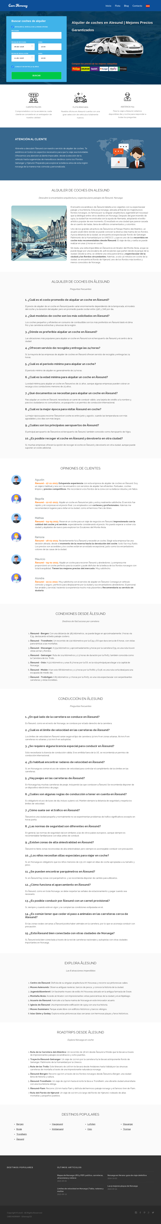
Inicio (108, 5)
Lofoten (91, 1124)
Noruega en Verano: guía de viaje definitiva (127, 1175)
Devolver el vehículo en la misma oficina (31, 27)
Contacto (137, 5)
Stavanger (128, 1124)
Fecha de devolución (19, 53)
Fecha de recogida (18, 42)
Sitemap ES (26, 1217)
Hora (40, 42)
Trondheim (21, 1134)
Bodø (19, 1129)
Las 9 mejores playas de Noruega (123, 1186)
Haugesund (57, 1124)
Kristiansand (57, 1129)
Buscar (37, 75)
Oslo (89, 1129)
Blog (126, 5)
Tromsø (127, 1129)
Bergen (20, 1124)
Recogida (15, 31)
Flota (117, 5)
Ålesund (20, 1139)
